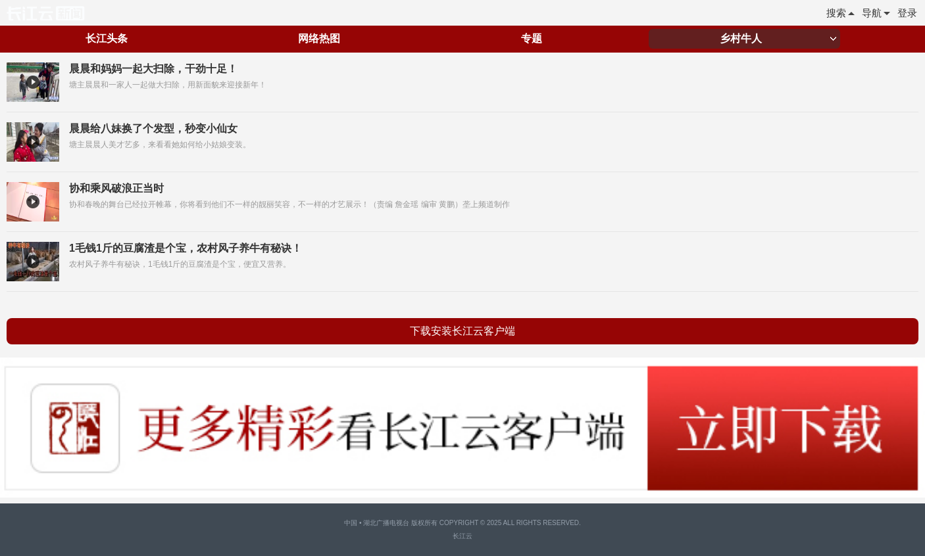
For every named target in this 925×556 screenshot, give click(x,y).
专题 (531, 38)
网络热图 (319, 38)
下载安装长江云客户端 (462, 330)
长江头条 (107, 38)
